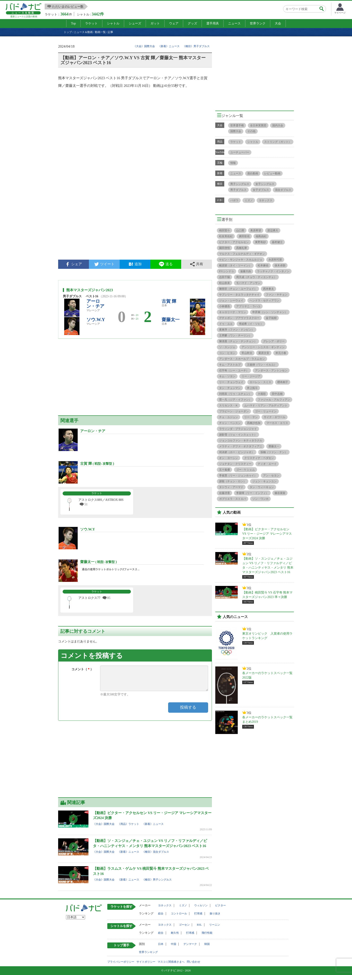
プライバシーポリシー (120, 961)
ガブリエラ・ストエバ (232, 498)
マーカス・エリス (277, 423)
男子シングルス (239, 184)
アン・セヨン (271, 475)
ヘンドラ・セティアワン (264, 300)
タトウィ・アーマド (231, 487)
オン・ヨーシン (228, 458)
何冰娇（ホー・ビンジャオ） (236, 452)
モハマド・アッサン (248, 283)
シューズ (135, 23)
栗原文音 (263, 353)
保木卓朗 (280, 265)
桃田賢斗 (224, 230)
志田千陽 (224, 277)
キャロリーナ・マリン (232, 312)
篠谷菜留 (280, 493)
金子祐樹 (271, 318)
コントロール (179, 913)
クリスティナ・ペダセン (259, 458)
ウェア (173, 23)
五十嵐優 (224, 469)
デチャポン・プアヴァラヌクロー (239, 318)
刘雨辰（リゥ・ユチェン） (235, 393)
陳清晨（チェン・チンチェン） (238, 341)
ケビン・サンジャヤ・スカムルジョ (240, 259)
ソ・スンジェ (227, 347)
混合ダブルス (283, 189)
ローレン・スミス (260, 382)
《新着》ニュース (169, 46)
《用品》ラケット (128, 824)
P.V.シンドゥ (226, 271)
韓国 (207, 944)
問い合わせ (193, 961)
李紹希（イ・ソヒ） (251, 323)
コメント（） (82, 669)
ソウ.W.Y (95, 319)
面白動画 (252, 173)
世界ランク (258, 23)
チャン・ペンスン (230, 423)
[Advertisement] (135, 221)
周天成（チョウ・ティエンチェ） (256, 277)
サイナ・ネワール (274, 417)
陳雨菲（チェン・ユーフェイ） (238, 288)
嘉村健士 (277, 242)
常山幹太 (247, 353)
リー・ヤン (251, 417)
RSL (199, 924)
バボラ (234, 200)
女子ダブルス (261, 189)
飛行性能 (207, 932)
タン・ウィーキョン (262, 487)
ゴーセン (184, 924)
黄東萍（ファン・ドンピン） (236, 329)
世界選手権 (237, 125)
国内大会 (277, 125)
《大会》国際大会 (144, 46)
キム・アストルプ (230, 364)
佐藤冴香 (224, 493)
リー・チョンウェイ (231, 382)
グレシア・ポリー (274, 341)
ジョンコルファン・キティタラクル (240, 440)
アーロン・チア (95, 304)
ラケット (91, 23)
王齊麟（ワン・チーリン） (235, 335)
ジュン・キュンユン (264, 481)
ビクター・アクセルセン (234, 242)
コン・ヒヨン (227, 353)
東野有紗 (260, 242)
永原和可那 (275, 259)
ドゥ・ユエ (226, 323)
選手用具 (212, 23)
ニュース (234, 23)
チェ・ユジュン (228, 417)
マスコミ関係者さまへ (171, 961)
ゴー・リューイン (266, 411)
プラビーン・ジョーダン (234, 411)
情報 (233, 162)
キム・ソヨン (227, 376)
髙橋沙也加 (253, 423)
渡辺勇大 (272, 230)
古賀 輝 (169, 301)
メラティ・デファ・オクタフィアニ (240, 446)
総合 (160, 913)
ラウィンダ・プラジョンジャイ (238, 428)
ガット (155, 23)
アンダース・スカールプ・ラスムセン (242, 358)
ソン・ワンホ (260, 498)
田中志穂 (277, 393)
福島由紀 (261, 236)
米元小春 (280, 353)
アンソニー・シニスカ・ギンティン (263, 347)
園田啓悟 (224, 248)
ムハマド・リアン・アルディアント (265, 405)
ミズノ (249, 200)
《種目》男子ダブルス (196, 46)
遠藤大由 (245, 271)
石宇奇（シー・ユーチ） (234, 370)
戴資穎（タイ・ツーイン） (235, 265)
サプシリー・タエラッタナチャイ (239, 294)
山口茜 (240, 230)
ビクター (220, 905)
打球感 (198, 913)
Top (73, 23)
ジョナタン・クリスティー (235, 463)
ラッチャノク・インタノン (273, 271)
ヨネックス (265, 200)
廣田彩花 (244, 236)
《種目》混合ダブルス (155, 851)
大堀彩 (262, 393)
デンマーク (190, 944)
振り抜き (215, 913)
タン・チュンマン (230, 388)
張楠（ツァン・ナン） (273, 452)
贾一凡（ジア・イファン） (235, 399)
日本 (160, 944)
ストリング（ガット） (277, 141)
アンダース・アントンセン (271, 370)
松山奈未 (224, 283)
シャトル (113, 23)
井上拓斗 (252, 388)
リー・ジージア (251, 376)
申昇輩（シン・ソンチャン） (269, 312)
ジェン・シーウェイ (231, 300)
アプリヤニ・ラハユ (248, 306)
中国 (173, 944)
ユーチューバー (239, 152)
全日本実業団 (258, 125)
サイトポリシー (145, 961)
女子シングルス (264, 184)
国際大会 (235, 131)
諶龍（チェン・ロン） (232, 481)
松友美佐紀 (226, 236)
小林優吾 (224, 306)
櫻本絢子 (282, 382)
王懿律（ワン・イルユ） (262, 364)
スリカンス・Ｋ (228, 405)
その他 (251, 131)
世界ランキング (148, 952)
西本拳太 (268, 288)
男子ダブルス (238, 189)
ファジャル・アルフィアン (274, 399)
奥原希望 (255, 230)
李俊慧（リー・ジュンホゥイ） (238, 475)
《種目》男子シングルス (157, 879)
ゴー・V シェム (245, 469)
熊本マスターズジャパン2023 (89, 290)
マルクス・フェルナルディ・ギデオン (242, 253)
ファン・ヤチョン (276, 294)
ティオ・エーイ (267, 463)
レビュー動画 (272, 173)
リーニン (214, 924)
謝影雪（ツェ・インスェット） (238, 434)
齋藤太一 (171, 319)
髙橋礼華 (241, 248)
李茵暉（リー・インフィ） (252, 493)
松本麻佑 (263, 265)
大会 (278, 23)
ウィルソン (201, 905)
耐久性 (175, 932)
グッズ (192, 23)
